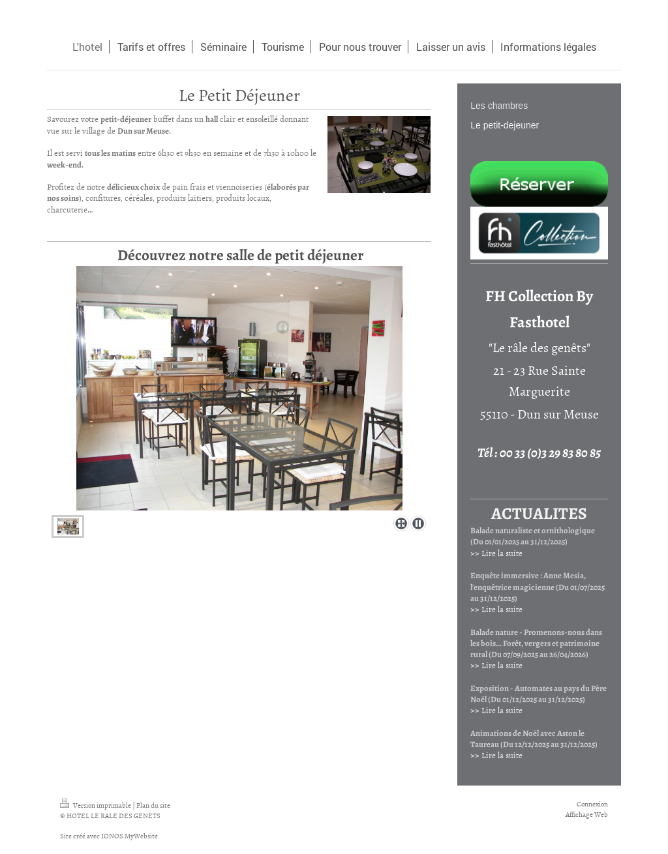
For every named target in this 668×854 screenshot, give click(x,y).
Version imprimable (96, 804)
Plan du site (153, 804)
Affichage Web (587, 813)
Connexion (592, 803)
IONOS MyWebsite (129, 835)
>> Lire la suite (496, 552)
